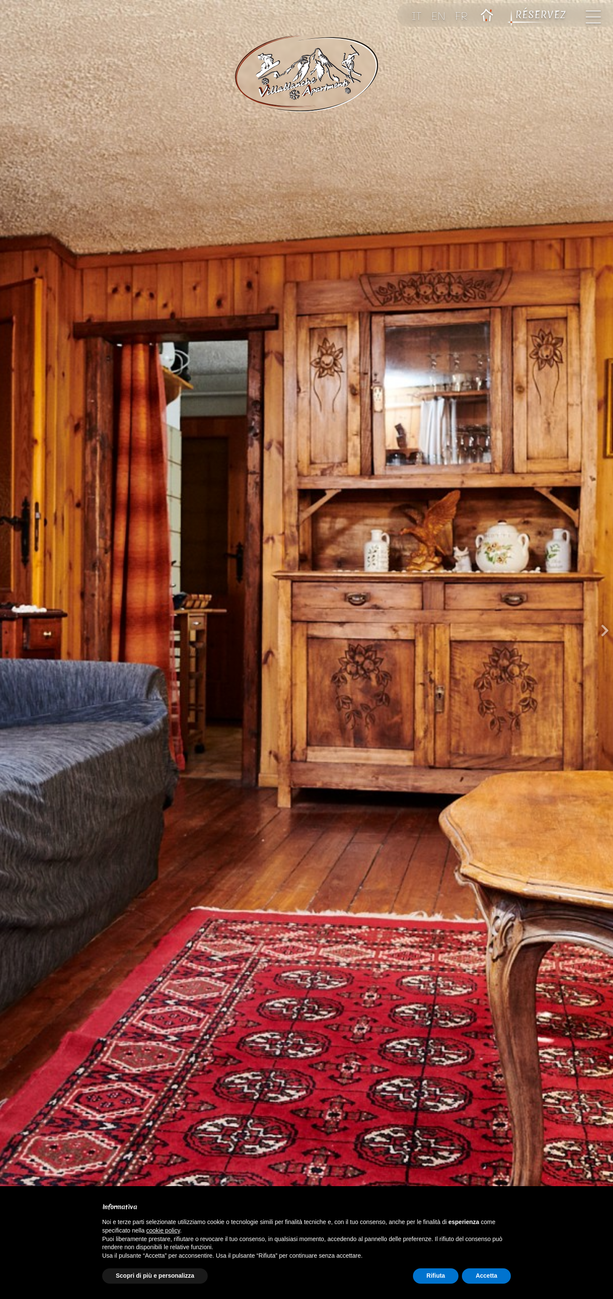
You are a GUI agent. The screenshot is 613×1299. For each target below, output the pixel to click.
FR (461, 16)
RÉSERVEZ (541, 15)
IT (417, 16)
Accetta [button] (486, 1275)
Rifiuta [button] (436, 1275)
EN (438, 16)
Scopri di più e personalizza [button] (155, 1275)
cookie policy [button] (163, 1230)
